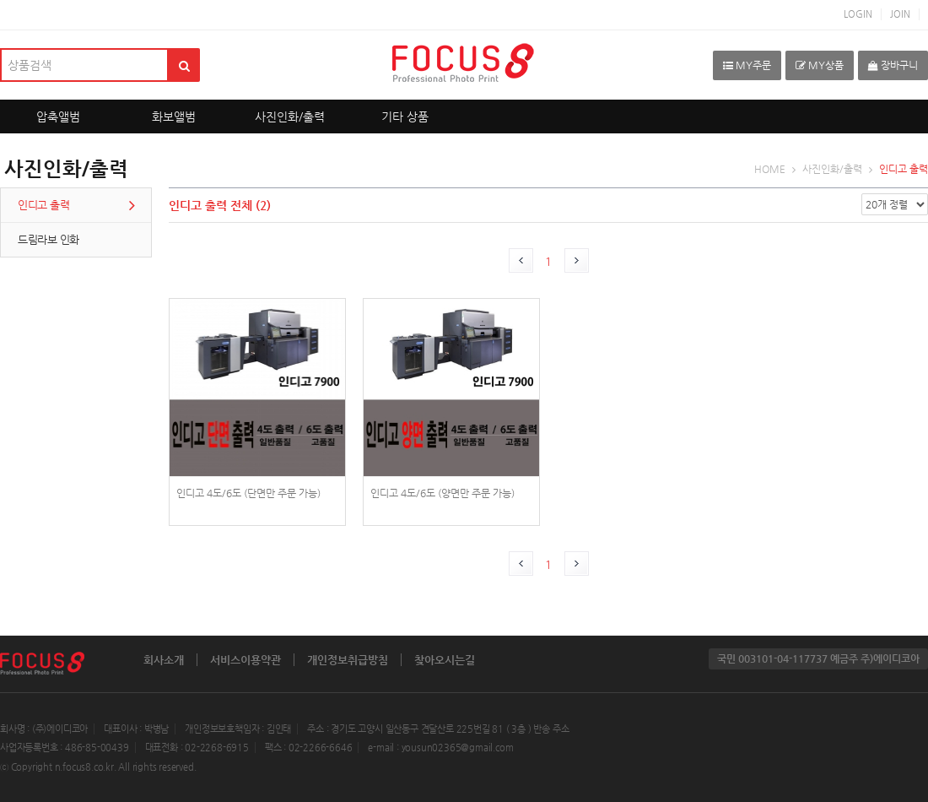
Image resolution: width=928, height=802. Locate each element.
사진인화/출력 (290, 116)
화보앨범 (174, 116)
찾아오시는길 (444, 659)
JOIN (900, 13)
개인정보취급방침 (347, 659)
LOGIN (858, 13)
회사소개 (163, 659)
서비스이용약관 (245, 659)
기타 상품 (405, 116)
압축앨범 (58, 116)
